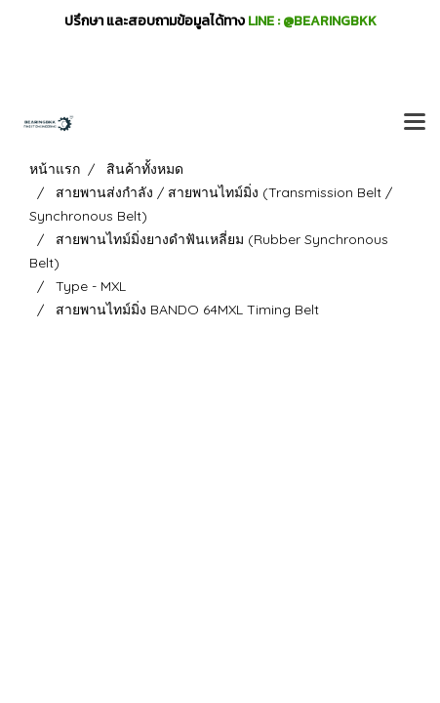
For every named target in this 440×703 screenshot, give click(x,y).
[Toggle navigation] (414, 123)
